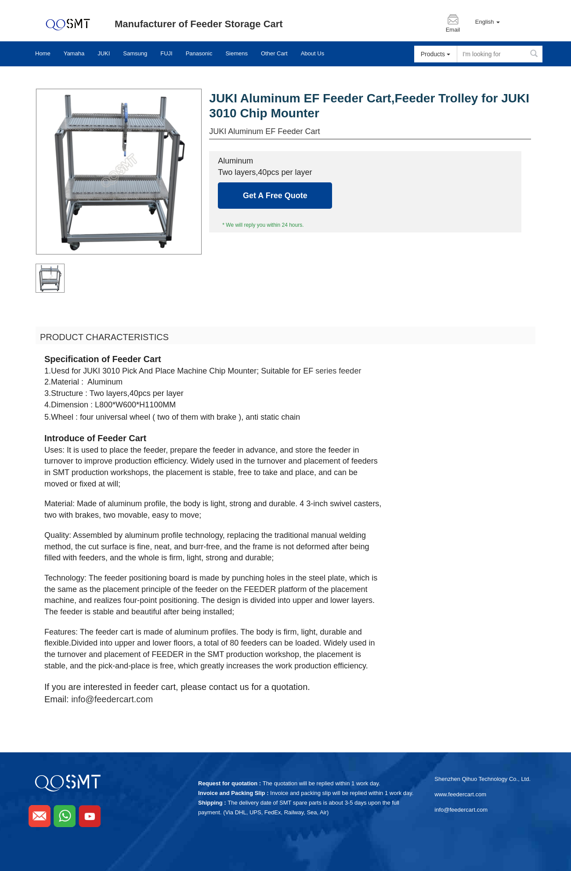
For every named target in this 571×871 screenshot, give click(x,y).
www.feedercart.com (460, 794)
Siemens (236, 53)
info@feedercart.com (112, 699)
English (487, 22)
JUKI (104, 53)
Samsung (135, 53)
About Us (312, 53)
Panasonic (199, 53)
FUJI (166, 53)
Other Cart (274, 53)
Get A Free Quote (275, 195)
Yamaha (74, 53)
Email (453, 30)
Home (43, 53)
